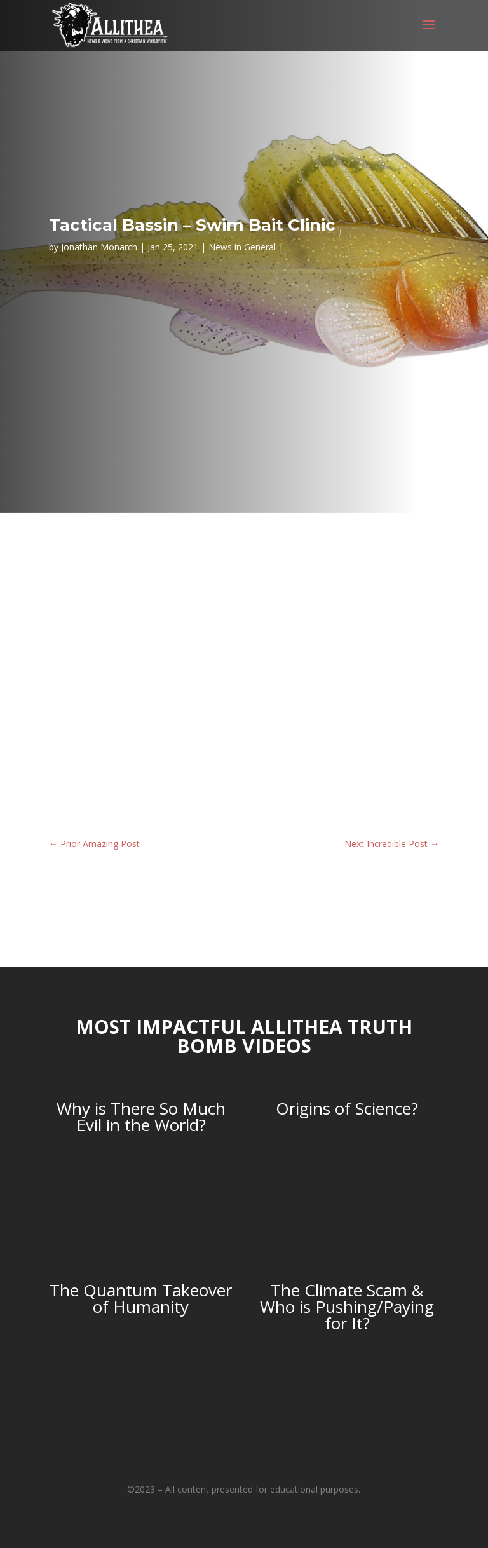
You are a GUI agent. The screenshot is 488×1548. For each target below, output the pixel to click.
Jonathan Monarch (99, 247)
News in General (242, 247)
